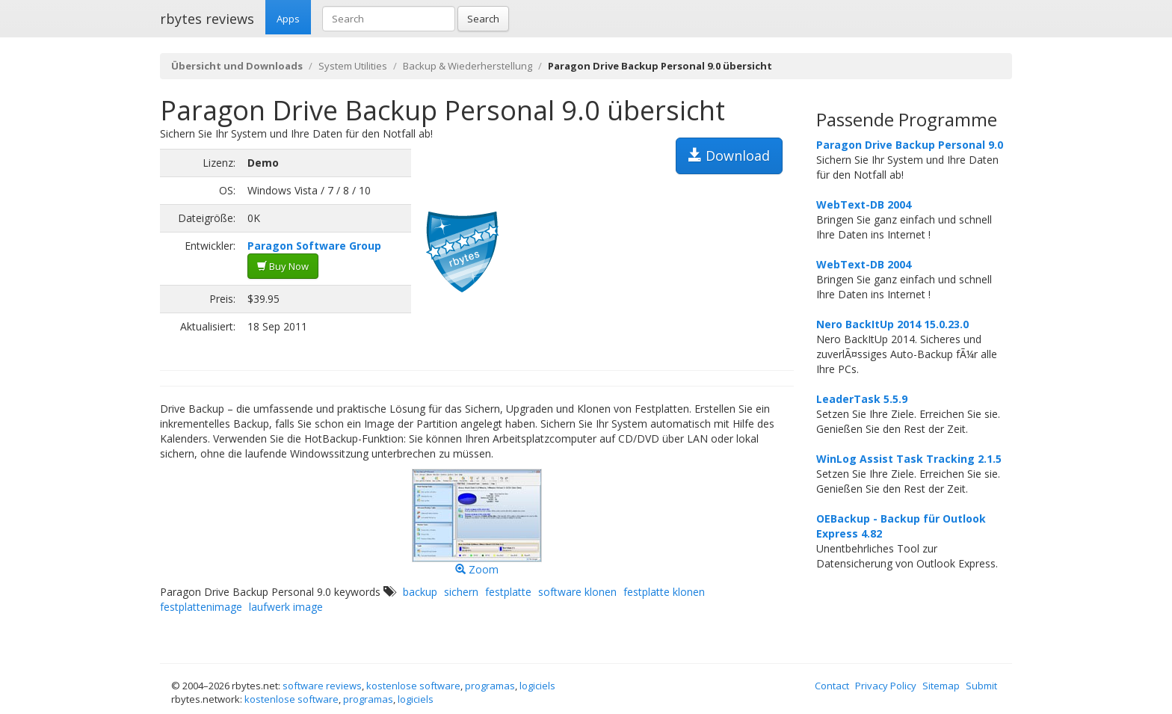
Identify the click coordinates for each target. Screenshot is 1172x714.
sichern (461, 592)
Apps (288, 18)
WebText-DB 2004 (863, 204)
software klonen (577, 592)
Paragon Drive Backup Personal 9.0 (909, 145)
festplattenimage (201, 607)
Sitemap (941, 685)
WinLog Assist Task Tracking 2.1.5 (909, 459)
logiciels (537, 685)
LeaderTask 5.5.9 (861, 399)
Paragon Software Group (314, 245)
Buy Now (283, 266)
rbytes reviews (207, 19)
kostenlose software (413, 685)
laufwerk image (286, 607)
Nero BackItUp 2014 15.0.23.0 (892, 324)
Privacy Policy (885, 685)
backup (420, 592)
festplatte (508, 592)
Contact (832, 685)
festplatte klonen (664, 592)
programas (490, 685)
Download (729, 155)
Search (483, 18)
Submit (981, 685)
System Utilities (352, 66)
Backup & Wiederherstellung (467, 66)
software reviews (322, 685)
